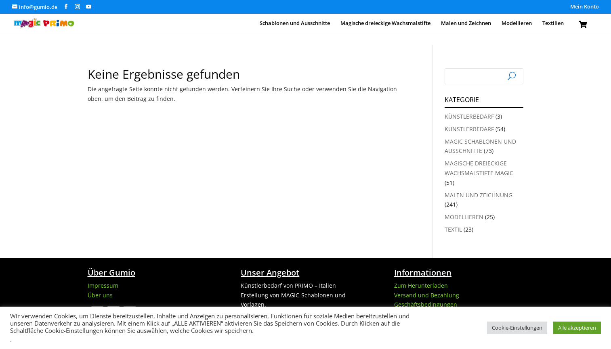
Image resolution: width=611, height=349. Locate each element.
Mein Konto (584, 7)
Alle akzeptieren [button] (577, 327)
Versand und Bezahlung (426, 295)
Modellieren (517, 23)
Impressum (103, 285)
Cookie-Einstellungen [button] (517, 327)
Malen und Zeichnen (466, 23)
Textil (453, 229)
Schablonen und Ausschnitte (295, 23)
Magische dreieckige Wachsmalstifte (385, 23)
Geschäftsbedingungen (425, 304)
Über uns (100, 295)
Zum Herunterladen (421, 285)
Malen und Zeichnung (478, 195)
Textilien (553, 23)
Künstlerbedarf (469, 116)
